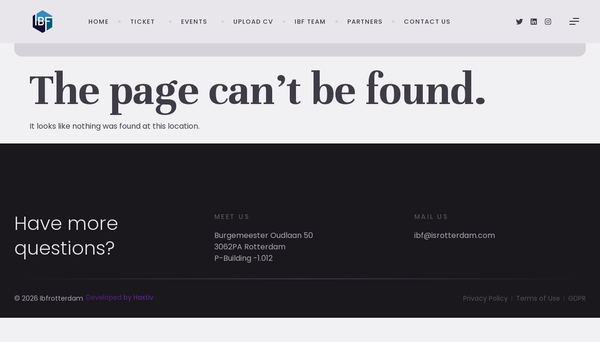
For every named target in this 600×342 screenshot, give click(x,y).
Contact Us (427, 21)
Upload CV (253, 21)
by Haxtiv (138, 306)
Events (196, 22)
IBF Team (310, 21)
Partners (364, 21)
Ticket (145, 22)
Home (98, 21)
